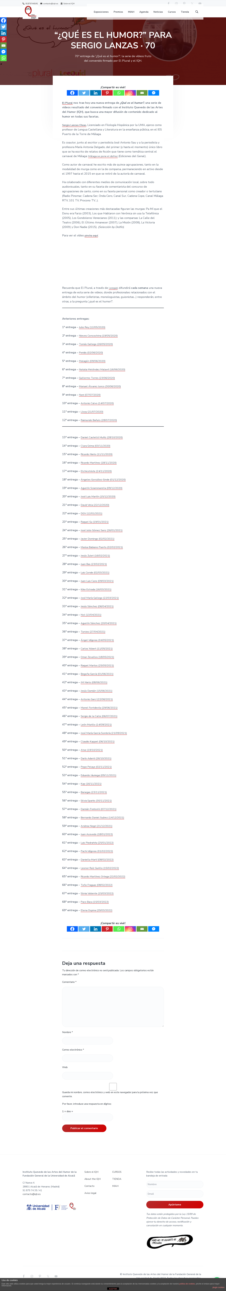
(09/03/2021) (108, 585)
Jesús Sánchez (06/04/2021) (98, 611)
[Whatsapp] (118, 97)
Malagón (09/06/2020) (93, 365)
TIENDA (116, 1183)
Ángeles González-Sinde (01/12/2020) (105, 484)
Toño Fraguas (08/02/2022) (98, 889)
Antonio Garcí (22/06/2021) (98, 704)
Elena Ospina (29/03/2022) (98, 915)
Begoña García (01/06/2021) (99, 678)
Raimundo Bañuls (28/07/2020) (101, 425)
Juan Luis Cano (90, 585)
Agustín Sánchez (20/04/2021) (100, 628)
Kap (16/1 (87, 788)
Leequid (114, 292)
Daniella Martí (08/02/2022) (99, 864)
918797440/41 (30, 3)
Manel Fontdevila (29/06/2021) (101, 712)
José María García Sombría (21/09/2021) (106, 737)
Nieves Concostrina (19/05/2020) (100, 340)
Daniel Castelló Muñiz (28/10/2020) (104, 442)
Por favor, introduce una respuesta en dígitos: (87, 1108)
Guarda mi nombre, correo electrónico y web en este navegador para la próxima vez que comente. (110, 1099)
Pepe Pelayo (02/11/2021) (98, 771)
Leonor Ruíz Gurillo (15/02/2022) (102, 873)
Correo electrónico (73, 1054)
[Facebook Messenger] (153, 97)
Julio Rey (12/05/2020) (93, 332)
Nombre (67, 1037)
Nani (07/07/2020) (91, 399)
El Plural (67, 107)
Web (65, 1072)
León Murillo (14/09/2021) (98, 729)
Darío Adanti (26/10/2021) (98, 763)
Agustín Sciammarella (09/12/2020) (104, 493)
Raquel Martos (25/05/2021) (99, 670)
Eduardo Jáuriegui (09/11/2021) (101, 780)
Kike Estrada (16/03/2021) (98, 594)
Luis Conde (88, 577)
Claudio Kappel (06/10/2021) (99, 746)
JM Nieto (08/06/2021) (95, 687)
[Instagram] (130, 97)
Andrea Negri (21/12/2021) (98, 830)
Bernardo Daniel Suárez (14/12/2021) (105, 822)
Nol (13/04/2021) (92, 619)
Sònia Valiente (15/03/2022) (99, 898)
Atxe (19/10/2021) (93, 754)
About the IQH (92, 1183)
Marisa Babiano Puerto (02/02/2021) (104, 552)
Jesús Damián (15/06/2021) (98, 695)
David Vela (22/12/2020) (96, 509)
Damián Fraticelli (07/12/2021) (100, 813)
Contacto (89, 1190)
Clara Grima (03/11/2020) (97, 450)
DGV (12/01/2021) (93, 518)
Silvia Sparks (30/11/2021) (98, 805)
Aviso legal (90, 1197)
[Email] (142, 97)
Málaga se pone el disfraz (104, 161)
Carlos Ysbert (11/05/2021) (98, 653)
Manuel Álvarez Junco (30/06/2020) (102, 391)
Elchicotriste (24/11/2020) (98, 476)
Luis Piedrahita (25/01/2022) (99, 847)
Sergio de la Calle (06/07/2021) (101, 720)
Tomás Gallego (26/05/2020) (97, 349)
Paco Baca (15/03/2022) (96, 906)
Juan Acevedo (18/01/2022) (98, 839)
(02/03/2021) (104, 577)
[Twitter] (83, 97)
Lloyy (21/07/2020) (93, 416)
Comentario (69, 986)
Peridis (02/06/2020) (92, 357)
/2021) (99, 788)
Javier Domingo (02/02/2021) (99, 543)
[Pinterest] (107, 97)
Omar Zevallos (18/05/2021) (99, 661)
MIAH (115, 1190)
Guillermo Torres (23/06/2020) (99, 382)
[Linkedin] (95, 97)
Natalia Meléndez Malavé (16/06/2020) (104, 374)
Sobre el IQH (68, 3)
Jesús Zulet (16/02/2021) (97, 560)
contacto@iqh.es (49, 3)
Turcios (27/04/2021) (94, 636)
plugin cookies (218, 1287)
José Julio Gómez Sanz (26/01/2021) (104, 535)
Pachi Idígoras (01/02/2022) (98, 856)
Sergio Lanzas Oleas (75, 129)
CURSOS (116, 1176)
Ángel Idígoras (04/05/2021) (99, 645)
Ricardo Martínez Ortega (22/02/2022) (105, 881)
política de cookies (187, 1284)
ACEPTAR (113, 1289)
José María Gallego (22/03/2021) (102, 602)
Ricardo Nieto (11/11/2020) (98, 459)
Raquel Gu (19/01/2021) (96, 526)
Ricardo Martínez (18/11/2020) (100, 467)
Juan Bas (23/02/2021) (95, 569)
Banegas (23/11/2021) (95, 797)
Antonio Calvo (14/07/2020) (99, 408)
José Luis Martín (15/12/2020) (100, 501)
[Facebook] (72, 97)
